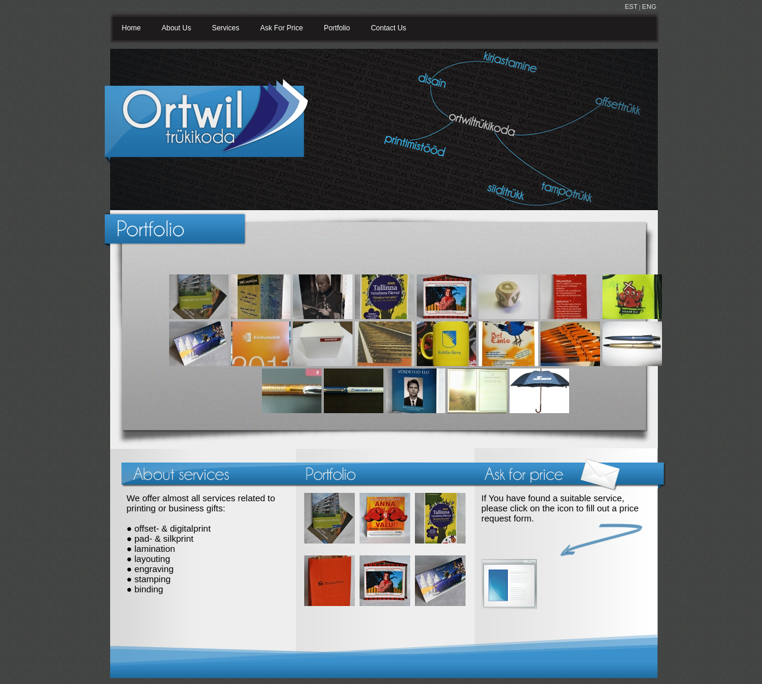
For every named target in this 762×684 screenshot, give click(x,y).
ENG (649, 6)
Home (131, 28)
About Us (176, 28)
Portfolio (337, 28)
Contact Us (388, 28)
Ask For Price (281, 28)
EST (631, 6)
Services (225, 28)
